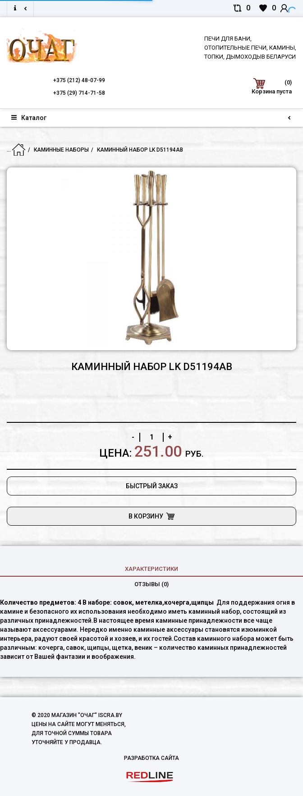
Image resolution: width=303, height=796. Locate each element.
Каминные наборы (61, 150)
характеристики (151, 568)
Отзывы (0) (151, 584)
